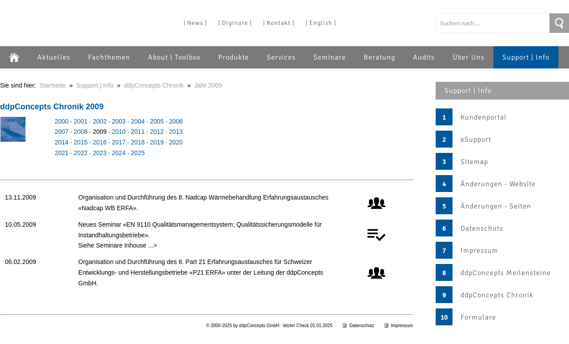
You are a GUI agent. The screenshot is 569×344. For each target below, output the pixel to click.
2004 (137, 121)
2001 (81, 121)
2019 (157, 142)
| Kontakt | (278, 23)
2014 (61, 142)
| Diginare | (235, 23)
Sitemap (474, 161)
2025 (137, 152)
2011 (137, 131)
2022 (81, 152)
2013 (176, 131)
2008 (81, 131)
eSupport (476, 139)
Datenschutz (482, 228)
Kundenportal (484, 117)
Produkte (233, 57)
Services (281, 57)
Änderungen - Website (498, 184)
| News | (195, 23)
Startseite (53, 85)
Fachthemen (109, 57)
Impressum (479, 250)
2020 (176, 142)
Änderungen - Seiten (496, 206)
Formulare (478, 317)
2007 (61, 131)
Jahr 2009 (208, 85)
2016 (100, 142)
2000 (61, 121)
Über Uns (469, 57)
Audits (424, 57)
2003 (118, 121)
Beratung (379, 57)
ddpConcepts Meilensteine (506, 272)
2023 (100, 152)
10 (444, 317)
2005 (157, 121)
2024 (118, 152)
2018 (137, 142)
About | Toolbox (174, 57)
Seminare (329, 57)
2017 (118, 142)
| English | (321, 23)
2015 (81, 142)
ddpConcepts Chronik (497, 295)
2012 (157, 131)
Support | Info (525, 57)
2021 (61, 152)
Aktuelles (53, 57)
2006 (176, 121)
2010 (118, 131)
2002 (100, 121)
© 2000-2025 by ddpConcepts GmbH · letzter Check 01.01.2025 (269, 325)
